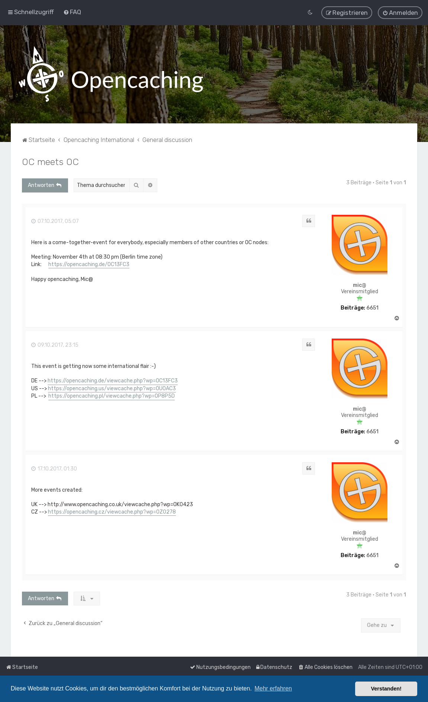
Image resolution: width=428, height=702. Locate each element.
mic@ (359, 285)
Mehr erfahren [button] (273, 688)
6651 (372, 307)
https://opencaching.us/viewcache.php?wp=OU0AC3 (112, 387)
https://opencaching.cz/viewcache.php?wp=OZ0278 (112, 511)
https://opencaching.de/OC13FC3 (88, 263)
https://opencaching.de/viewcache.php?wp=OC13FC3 (113, 379)
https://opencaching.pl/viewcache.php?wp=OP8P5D (111, 395)
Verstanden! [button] (386, 689)
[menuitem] (72, 11)
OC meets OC (50, 160)
